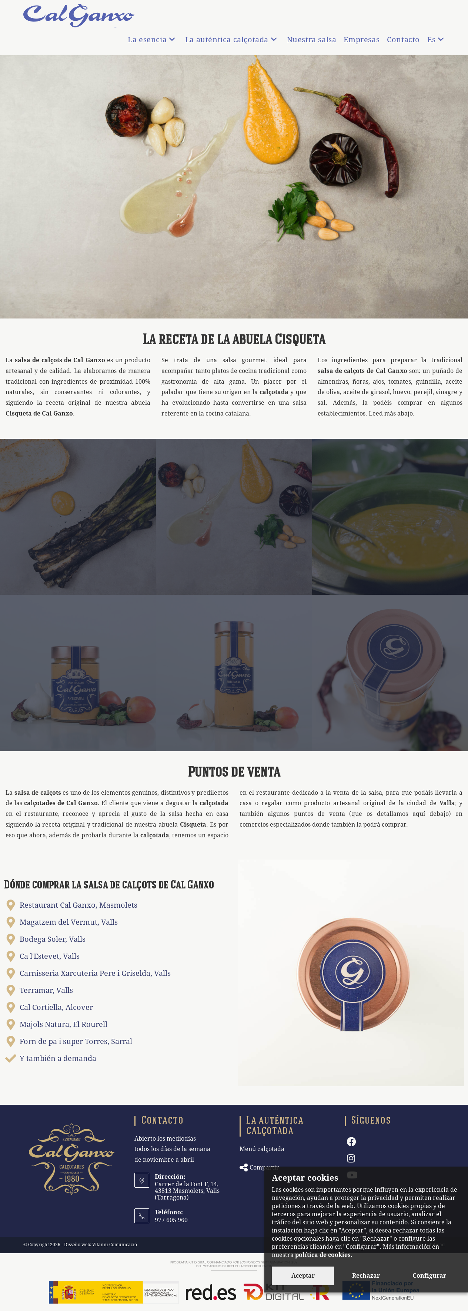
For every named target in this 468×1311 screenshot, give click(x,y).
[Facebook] (351, 1142)
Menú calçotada (262, 1148)
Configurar (429, 1275)
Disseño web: (77, 1244)
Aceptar (303, 1275)
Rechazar (366, 1275)
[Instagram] (351, 1158)
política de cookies (323, 1254)
